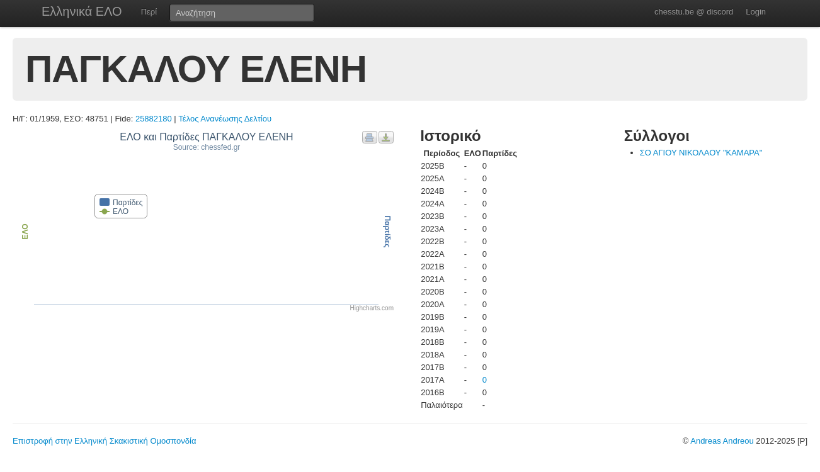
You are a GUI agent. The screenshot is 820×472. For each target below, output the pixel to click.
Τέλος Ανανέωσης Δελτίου (224, 118)
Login (756, 11)
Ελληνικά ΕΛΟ (82, 11)
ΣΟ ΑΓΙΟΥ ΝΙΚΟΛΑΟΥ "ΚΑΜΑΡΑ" (701, 152)
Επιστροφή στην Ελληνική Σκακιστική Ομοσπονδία (104, 441)
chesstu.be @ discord (693, 11)
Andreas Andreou (721, 441)
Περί (149, 11)
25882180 (153, 118)
